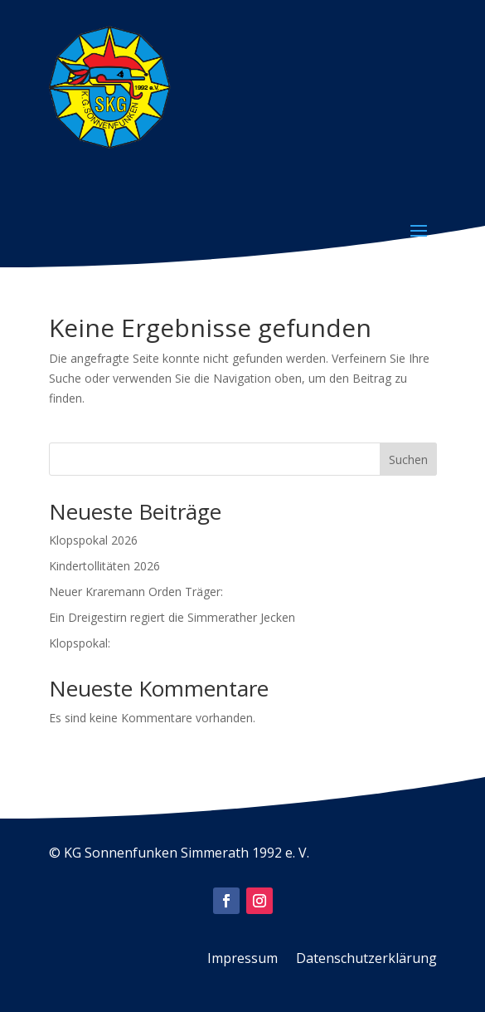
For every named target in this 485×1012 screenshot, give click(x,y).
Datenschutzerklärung (366, 959)
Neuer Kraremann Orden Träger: (136, 591)
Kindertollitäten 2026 (104, 566)
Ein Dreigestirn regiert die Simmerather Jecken (172, 617)
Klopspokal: (79, 643)
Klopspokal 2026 (93, 540)
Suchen (408, 459)
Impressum (242, 959)
